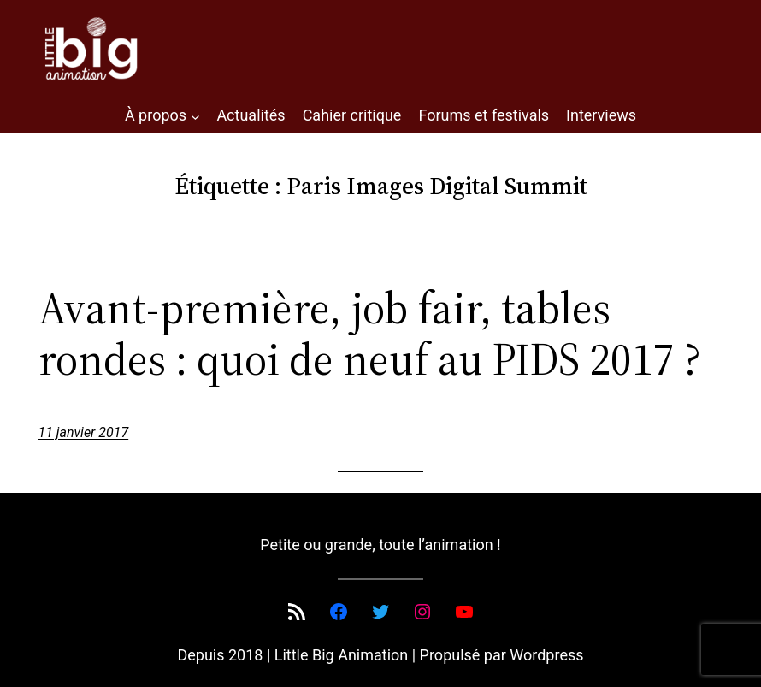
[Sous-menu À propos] (195, 116)
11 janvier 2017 (83, 432)
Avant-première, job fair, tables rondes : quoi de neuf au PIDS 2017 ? (369, 333)
